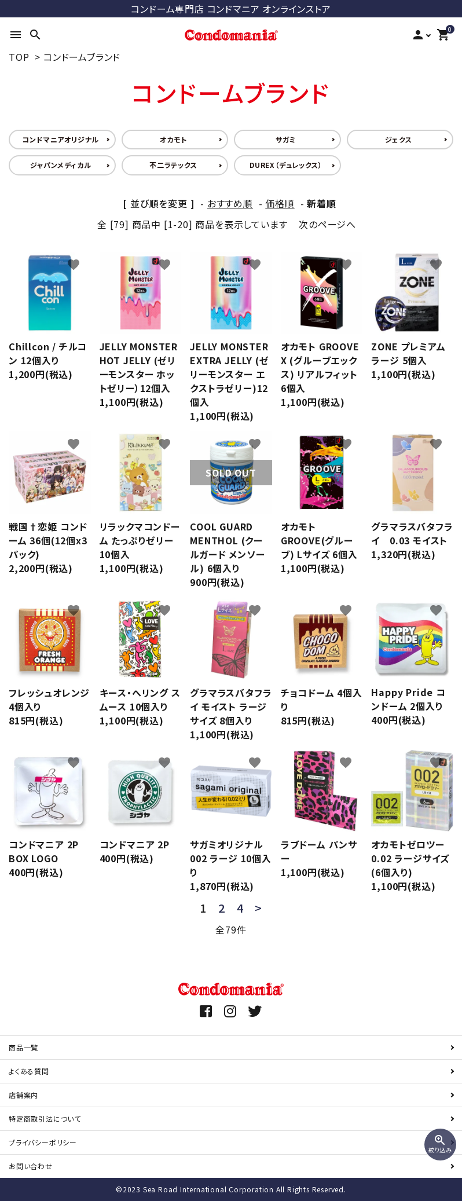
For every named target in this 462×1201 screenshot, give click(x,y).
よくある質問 (29, 1071)
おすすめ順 (230, 203)
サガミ (286, 139)
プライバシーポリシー (43, 1142)
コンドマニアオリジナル (60, 139)
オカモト (173, 139)
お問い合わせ (31, 1166)
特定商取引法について (45, 1118)
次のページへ (327, 224)
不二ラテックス (173, 165)
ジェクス (398, 139)
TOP (19, 57)
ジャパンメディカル (60, 165)
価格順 (279, 203)
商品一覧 (23, 1047)
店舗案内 (23, 1095)
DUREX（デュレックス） (286, 165)
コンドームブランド (81, 57)
